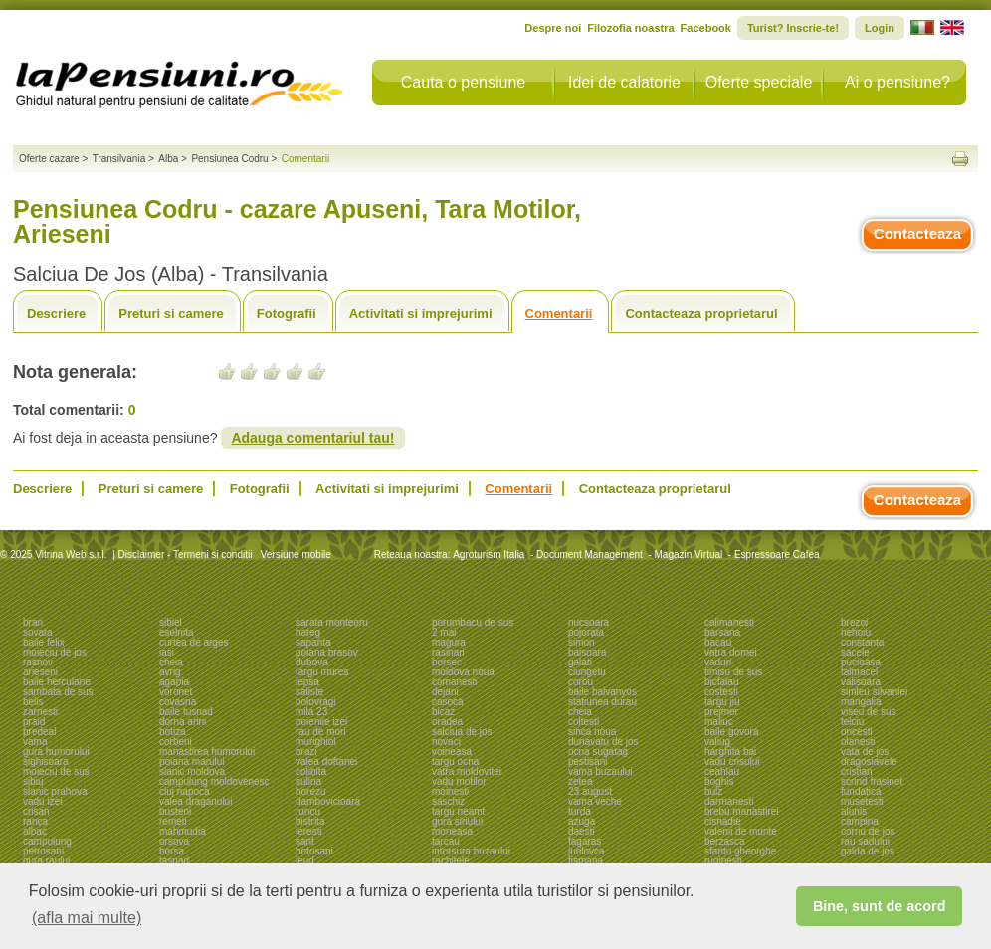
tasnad (174, 860)
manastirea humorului (207, 751)
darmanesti (728, 801)
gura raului (46, 860)
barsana (722, 632)
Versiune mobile (294, 554)
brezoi (854, 622)
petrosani (43, 851)
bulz (713, 791)
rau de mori (321, 731)
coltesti (583, 721)
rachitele (451, 860)
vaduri (717, 662)
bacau (717, 642)
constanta (862, 642)
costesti (721, 691)
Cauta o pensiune (463, 82)
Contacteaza (917, 233)
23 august (590, 791)
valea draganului (195, 801)
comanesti (455, 681)
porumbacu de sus (472, 622)
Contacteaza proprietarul (701, 313)
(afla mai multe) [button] (86, 917)
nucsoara (588, 622)
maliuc (718, 721)
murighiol (316, 741)
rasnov (38, 662)
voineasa (452, 751)
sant (305, 841)
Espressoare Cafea (777, 554)
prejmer (721, 711)
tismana (585, 860)
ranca (35, 821)
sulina (308, 781)
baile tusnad (186, 711)
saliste (309, 691)
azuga (581, 821)
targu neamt (458, 811)
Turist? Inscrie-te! (793, 28)
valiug (717, 741)
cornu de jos (867, 831)
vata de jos (865, 751)
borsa (171, 851)
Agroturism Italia (488, 554)
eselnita (176, 632)
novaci (446, 741)
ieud (305, 860)
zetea (580, 781)
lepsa (307, 681)
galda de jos (867, 851)
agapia (174, 681)
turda (579, 811)
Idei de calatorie (624, 82)
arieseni (40, 671)
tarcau (446, 841)
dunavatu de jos (603, 741)
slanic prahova (55, 791)
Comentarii (559, 313)
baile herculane (57, 681)
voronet (175, 691)
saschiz (448, 801)
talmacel (859, 671)
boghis (718, 781)
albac (35, 831)
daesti (581, 831)
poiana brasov (327, 652)
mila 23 (311, 711)
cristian (857, 771)
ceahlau (721, 771)
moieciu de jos (55, 652)
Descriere (56, 313)
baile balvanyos (602, 691)
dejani (445, 691)
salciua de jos (462, 731)
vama (35, 741)
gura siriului (457, 821)
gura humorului (56, 751)
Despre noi (552, 28)
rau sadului (865, 841)
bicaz (443, 711)
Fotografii (286, 313)
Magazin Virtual (689, 554)
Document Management (589, 554)
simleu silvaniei (874, 691)
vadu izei (42, 801)
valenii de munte (740, 831)
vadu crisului (732, 761)
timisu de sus (733, 671)
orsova (174, 841)
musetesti (862, 801)
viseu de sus (868, 711)
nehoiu (856, 632)
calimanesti (729, 622)
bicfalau (721, 681)
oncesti (857, 731)
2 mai (444, 632)
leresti (309, 831)
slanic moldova (192, 771)
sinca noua (592, 731)
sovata (37, 632)
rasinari (448, 652)
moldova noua (463, 671)
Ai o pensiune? (897, 82)
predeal (39, 731)
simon (581, 642)
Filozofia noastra (630, 28)
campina (860, 821)
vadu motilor (459, 781)
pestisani (587, 761)
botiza (172, 731)
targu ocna (455, 761)
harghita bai (730, 751)
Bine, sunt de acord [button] (879, 906)
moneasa (452, 831)
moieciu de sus (56, 771)
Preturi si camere (171, 313)
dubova (312, 662)
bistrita (310, 821)
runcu (308, 811)
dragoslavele (869, 761)
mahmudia (182, 831)
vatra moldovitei (466, 771)
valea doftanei (326, 761)
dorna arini (182, 721)
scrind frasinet (871, 781)
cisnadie (722, 821)
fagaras (584, 841)
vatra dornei (730, 652)
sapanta (313, 642)
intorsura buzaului (471, 851)
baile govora (731, 731)
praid (34, 721)
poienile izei (321, 721)
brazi (306, 751)
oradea (447, 721)
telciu (852, 721)
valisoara (861, 681)
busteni (175, 811)
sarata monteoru (332, 622)
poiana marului (192, 761)
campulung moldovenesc (214, 781)
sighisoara (46, 761)
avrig (170, 671)
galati (580, 662)
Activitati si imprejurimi (421, 313)
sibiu (33, 781)
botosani (314, 851)
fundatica (861, 791)
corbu (580, 681)
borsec (447, 662)
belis (33, 701)
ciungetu (587, 671)
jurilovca (586, 851)
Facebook (706, 28)
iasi (166, 652)
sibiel (170, 622)
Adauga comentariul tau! (312, 438)
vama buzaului (600, 771)
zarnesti (40, 711)
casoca (448, 701)
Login (879, 28)
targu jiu (722, 701)
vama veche (595, 801)
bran (33, 622)
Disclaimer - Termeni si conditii (185, 554)
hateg (308, 632)
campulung (47, 841)
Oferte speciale (759, 82)
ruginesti (723, 860)
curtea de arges (194, 642)
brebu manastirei (741, 811)
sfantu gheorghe (740, 851)
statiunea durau (602, 701)
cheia (171, 662)
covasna (177, 701)
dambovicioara (328, 801)
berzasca (724, 841)
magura (449, 642)
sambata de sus (58, 691)
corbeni (175, 741)
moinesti (450, 791)
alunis (854, 811)
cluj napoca (184, 791)
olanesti (858, 741)
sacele (855, 652)
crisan (36, 811)
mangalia (861, 701)
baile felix (44, 642)
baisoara (587, 652)
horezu (311, 791)
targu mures (322, 671)
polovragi (316, 701)
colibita (311, 771)
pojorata (586, 632)
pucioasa (861, 662)
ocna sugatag (598, 751)
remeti (173, 821)
